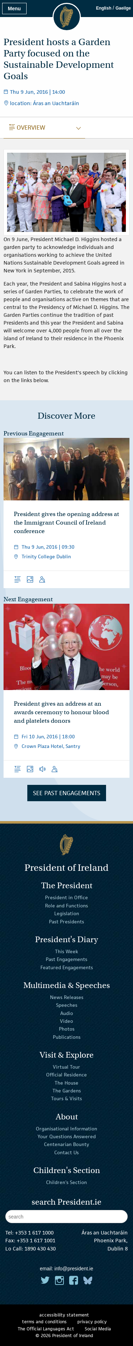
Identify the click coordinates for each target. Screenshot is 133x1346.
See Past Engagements (66, 793)
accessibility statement (64, 1315)
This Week (66, 951)
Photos (66, 1029)
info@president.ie (74, 1268)
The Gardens (66, 1090)
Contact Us (66, 1152)
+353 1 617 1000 (34, 1232)
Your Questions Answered (67, 1136)
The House (66, 1083)
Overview (27, 127)
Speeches (66, 1005)
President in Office (66, 897)
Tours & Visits (66, 1098)
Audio (66, 1013)
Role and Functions (66, 905)
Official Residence (66, 1074)
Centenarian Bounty (66, 1144)
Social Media (98, 1329)
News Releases (66, 997)
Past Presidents (66, 921)
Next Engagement (28, 599)
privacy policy (92, 1322)
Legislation (66, 913)
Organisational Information (66, 1128)
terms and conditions (44, 1322)
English (103, 8)
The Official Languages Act (46, 1329)
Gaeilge (123, 8)
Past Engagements (66, 959)
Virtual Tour (66, 1067)
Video (66, 1021)
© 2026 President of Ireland (64, 1336)
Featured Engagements (66, 967)
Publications (67, 1037)
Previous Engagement (34, 433)
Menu (14, 8)
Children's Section (66, 1182)
